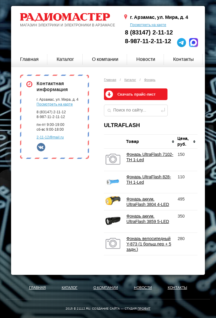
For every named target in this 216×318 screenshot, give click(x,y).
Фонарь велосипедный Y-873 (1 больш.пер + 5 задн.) (148, 244)
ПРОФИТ (144, 309)
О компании (105, 59)
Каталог (65, 59)
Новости (145, 59)
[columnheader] (150, 142)
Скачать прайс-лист (136, 94)
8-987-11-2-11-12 (148, 41)
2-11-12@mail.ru (50, 137)
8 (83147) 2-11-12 (149, 32)
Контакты (183, 59)
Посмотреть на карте (148, 24)
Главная (29, 59)
